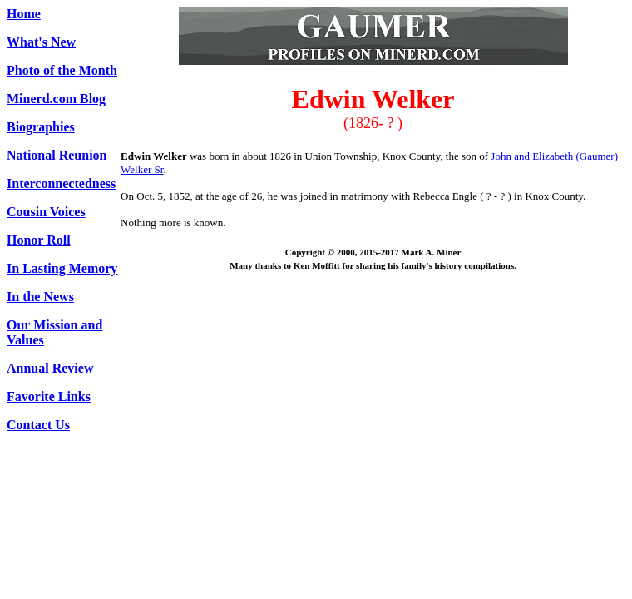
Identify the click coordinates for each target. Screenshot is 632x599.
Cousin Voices (46, 212)
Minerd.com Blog (56, 99)
